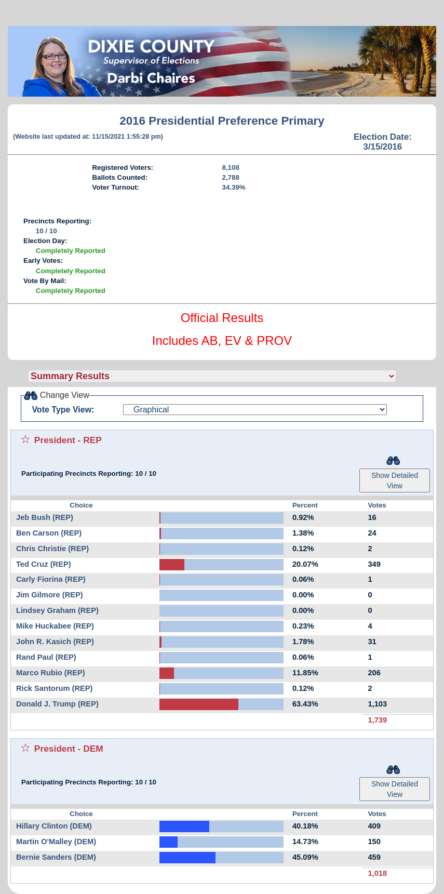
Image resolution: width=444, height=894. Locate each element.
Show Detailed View (394, 480)
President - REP (68, 440)
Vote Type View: (63, 409)
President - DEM (68, 748)
